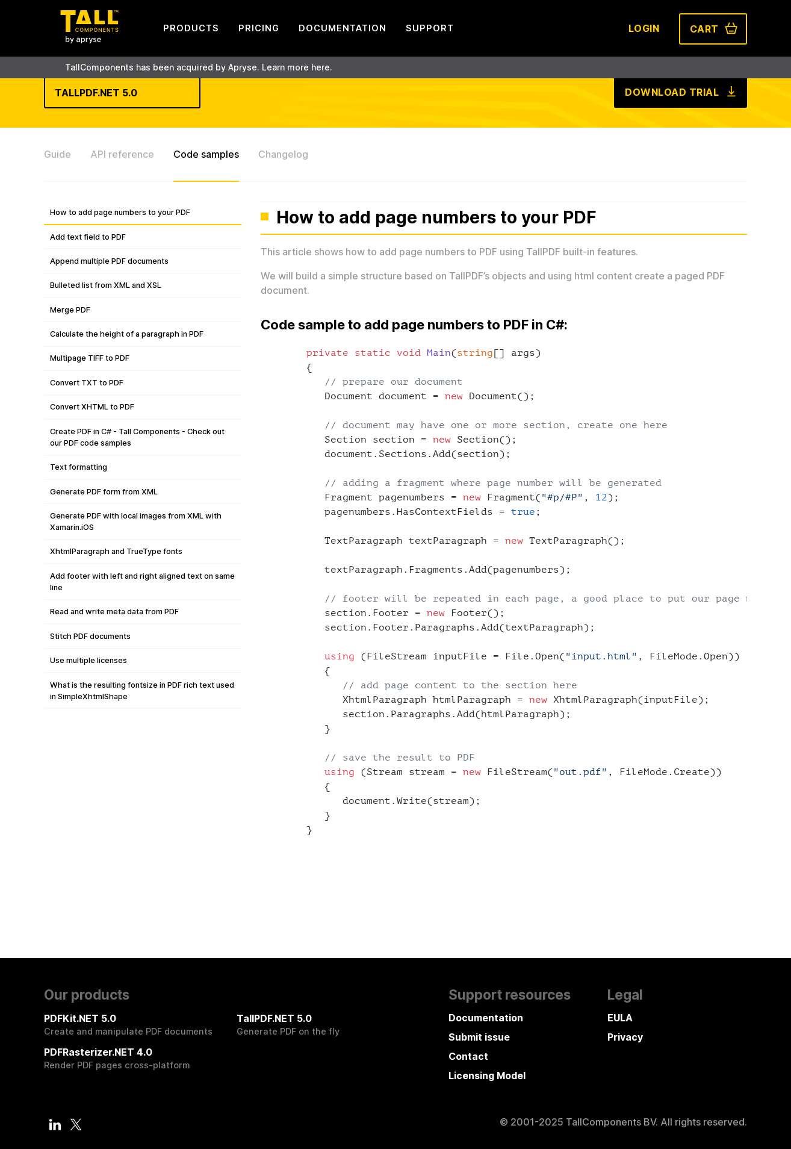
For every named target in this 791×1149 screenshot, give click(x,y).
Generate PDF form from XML (104, 491)
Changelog (283, 154)
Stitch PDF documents (90, 636)
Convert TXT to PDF (86, 382)
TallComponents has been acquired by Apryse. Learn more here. (198, 67)
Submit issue (479, 1037)
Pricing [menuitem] (258, 28)
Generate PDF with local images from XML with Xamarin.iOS (136, 521)
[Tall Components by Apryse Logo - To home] (89, 40)
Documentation (485, 1018)
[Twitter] (75, 1124)
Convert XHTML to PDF (92, 406)
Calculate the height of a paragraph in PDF (126, 333)
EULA (620, 1018)
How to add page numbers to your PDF (120, 212)
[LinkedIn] (55, 1124)
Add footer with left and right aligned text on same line (142, 581)
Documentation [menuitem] (342, 28)
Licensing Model (487, 1075)
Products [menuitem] (191, 28)
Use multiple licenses (88, 660)
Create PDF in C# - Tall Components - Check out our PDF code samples (137, 437)
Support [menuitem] (430, 28)
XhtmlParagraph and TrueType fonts (116, 551)
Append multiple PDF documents (109, 261)
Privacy (625, 1037)
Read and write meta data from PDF (114, 611)
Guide (57, 154)
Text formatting (78, 467)
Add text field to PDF (88, 236)
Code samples (206, 154)
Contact (468, 1056)
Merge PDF (70, 309)
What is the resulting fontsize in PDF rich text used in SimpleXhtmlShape (142, 690)
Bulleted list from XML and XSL (105, 285)
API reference (122, 154)
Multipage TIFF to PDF (89, 358)
